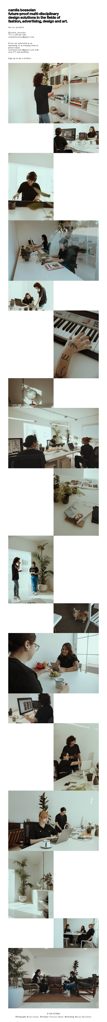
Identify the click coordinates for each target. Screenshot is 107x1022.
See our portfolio (16, 27)
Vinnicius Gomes (56, 1017)
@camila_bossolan (17, 33)
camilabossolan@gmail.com (21, 37)
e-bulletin (26, 58)
